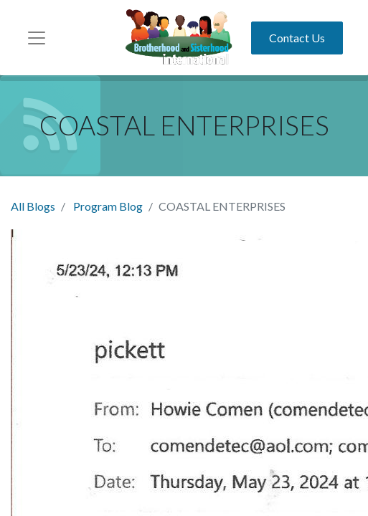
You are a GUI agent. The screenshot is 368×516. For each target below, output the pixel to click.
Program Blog (108, 206)
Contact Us (297, 37)
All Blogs (33, 206)
